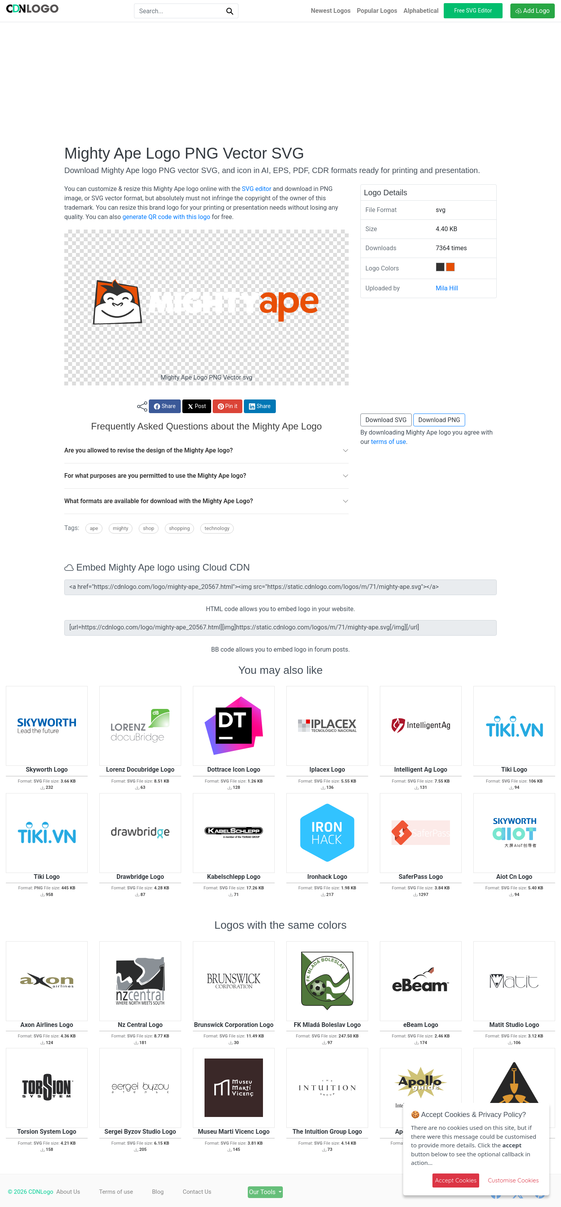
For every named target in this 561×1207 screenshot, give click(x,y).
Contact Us (197, 1191)
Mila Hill (447, 288)
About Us (68, 1191)
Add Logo (532, 10)
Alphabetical (421, 10)
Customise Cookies (513, 1180)
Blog (158, 1191)
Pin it (228, 406)
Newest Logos (331, 10)
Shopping (179, 528)
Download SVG (386, 420)
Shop (148, 528)
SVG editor (256, 189)
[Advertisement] (280, 83)
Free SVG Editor (473, 10)
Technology (217, 528)
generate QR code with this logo (166, 217)
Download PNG (439, 420)
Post (196, 406)
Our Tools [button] (263, 1192)
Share (164, 406)
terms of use (388, 441)
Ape (94, 528)
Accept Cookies (456, 1180)
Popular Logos (377, 10)
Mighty (120, 528)
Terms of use (116, 1191)
